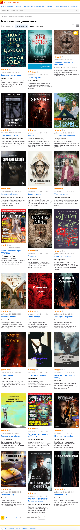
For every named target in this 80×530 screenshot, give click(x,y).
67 (17, 518)
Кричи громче (7, 375)
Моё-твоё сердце (8, 317)
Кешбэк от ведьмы (9, 495)
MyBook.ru (25, 528)
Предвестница (60, 495)
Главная (4, 16)
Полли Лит (58, 498)
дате (32, 26)
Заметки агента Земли (11, 436)
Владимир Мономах (61, 320)
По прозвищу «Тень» (37, 375)
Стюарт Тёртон (6, 78)
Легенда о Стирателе (63, 317)
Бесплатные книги (37, 6)
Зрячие (31, 136)
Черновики (74, 6)
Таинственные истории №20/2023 (38, 435)
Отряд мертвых (35, 77)
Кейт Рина (58, 381)
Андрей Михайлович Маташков (12, 197)
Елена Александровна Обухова (12, 139)
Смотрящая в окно (9, 136)
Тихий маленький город (64, 136)
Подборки (48, 6)
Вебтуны (27, 6)
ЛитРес (18, 528)
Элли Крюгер (5, 378)
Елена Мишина (6, 439)
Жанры (3, 6)
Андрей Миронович (34, 197)
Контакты (11, 528)
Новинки (10, 6)
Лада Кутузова (33, 259)
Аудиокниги (18, 6)
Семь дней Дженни (9, 194)
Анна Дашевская (60, 139)
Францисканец (34, 194)
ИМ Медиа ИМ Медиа (8, 256)
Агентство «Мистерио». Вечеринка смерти (38, 500)
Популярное (64, 6)
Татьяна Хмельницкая (62, 197)
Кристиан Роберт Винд (35, 139)
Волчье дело (33, 256)
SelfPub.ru (33, 528)
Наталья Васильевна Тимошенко (65, 68)
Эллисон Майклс (7, 320)
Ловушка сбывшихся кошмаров (63, 63)
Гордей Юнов (32, 378)
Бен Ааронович (59, 260)
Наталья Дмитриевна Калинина (39, 504)
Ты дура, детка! (61, 194)
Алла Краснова (6, 498)
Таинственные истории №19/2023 (11, 252)
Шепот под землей (62, 256)
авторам (40, 26)
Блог (57, 6)
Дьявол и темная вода (11, 75)
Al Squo (30, 320)
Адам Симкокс (33, 80)
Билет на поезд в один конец (64, 376)
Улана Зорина (59, 439)
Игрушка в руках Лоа (63, 436)
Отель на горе (34, 317)
